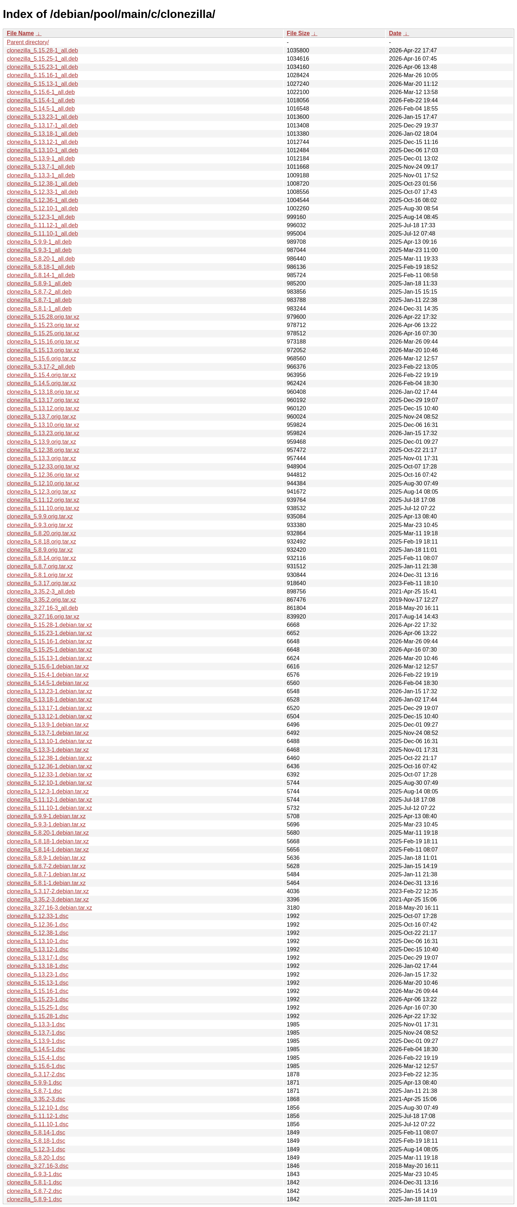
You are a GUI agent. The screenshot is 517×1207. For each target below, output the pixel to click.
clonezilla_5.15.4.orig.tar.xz (41, 375)
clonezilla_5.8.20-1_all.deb (41, 259)
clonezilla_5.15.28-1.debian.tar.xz (49, 625)
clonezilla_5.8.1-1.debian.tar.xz (46, 883)
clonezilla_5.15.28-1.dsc (38, 1016)
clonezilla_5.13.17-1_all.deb (42, 125)
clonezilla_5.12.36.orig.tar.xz (43, 475)
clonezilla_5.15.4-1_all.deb (41, 100)
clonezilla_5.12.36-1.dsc (38, 925)
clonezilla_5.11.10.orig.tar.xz (43, 508)
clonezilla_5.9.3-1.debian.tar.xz (46, 824)
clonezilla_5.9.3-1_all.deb (39, 250)
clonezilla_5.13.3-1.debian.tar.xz (48, 750)
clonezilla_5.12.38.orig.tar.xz (43, 450)
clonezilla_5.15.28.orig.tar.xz (43, 317)
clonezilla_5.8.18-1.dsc (36, 1141)
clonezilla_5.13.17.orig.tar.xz (43, 400)
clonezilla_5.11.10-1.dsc (38, 1124)
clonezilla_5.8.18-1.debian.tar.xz (48, 841)
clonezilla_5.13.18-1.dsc (38, 966)
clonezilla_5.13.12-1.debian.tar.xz (49, 716)
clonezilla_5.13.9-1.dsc (36, 1041)
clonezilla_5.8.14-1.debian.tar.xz (48, 850)
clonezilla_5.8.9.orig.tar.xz (40, 550)
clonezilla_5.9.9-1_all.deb (39, 242)
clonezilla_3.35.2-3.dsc (36, 1099)
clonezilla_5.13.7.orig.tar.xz (41, 417)
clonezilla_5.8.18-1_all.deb (41, 267)
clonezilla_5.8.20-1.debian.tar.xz (48, 833)
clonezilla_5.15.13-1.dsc (38, 983)
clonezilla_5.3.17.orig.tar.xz (41, 583)
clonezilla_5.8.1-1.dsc (34, 1182)
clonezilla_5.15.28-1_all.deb (42, 50)
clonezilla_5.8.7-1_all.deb (39, 300)
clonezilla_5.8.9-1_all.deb (39, 283)
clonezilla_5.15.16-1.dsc (38, 991)
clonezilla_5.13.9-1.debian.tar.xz (48, 725)
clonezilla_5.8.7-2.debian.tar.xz (46, 866)
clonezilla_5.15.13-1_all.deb (42, 84)
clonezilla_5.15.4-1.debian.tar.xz (48, 675)
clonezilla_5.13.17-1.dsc (38, 958)
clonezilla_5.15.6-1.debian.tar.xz (48, 666)
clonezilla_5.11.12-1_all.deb (42, 225)
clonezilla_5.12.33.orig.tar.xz (43, 466)
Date (395, 33)
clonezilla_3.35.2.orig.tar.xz (41, 600)
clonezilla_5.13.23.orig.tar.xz (43, 433)
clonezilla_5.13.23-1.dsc (38, 974)
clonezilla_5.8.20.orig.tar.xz (41, 533)
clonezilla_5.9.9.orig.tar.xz (40, 516)
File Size (298, 33)
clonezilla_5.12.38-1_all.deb (42, 184)
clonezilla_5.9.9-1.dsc (34, 1083)
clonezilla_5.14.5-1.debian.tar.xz (48, 683)
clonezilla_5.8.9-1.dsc (34, 1199)
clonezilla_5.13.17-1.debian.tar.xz (49, 708)
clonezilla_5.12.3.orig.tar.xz (41, 492)
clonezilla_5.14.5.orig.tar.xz (41, 383)
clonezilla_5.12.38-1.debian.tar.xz (49, 758)
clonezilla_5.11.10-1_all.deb (42, 233)
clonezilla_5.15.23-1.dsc (38, 999)
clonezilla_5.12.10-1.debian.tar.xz (49, 783)
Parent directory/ (28, 42)
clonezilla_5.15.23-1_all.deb (42, 67)
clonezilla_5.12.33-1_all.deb (42, 192)
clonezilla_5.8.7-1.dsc (34, 1091)
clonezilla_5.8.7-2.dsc (34, 1191)
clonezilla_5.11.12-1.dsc (38, 1116)
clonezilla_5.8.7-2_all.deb (39, 292)
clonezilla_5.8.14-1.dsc (36, 1132)
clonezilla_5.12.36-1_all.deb (42, 200)
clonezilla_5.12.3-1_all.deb (41, 217)
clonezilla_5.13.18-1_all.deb (42, 134)
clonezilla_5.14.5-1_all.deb (41, 109)
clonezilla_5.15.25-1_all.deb (42, 59)
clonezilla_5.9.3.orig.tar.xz (40, 525)
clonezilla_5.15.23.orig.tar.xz (43, 325)
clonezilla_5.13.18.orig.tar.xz (43, 392)
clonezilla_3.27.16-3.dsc (38, 1166)
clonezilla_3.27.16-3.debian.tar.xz (49, 908)
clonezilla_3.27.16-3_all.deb (42, 608)
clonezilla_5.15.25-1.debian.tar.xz (49, 650)
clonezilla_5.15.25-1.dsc (38, 1008)
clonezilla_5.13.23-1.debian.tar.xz (49, 691)
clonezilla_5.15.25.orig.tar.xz (43, 333)
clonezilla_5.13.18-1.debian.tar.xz (49, 699)
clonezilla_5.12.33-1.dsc (38, 916)
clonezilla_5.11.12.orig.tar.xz (43, 500)
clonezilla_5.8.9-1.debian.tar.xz (46, 858)
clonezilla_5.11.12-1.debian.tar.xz (49, 800)
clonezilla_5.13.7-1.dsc (36, 1033)
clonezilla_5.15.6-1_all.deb (41, 92)
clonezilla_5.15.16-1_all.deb (42, 75)
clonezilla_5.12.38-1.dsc (38, 933)
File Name (20, 33)
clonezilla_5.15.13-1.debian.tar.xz (49, 658)
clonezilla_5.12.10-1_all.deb (42, 208)
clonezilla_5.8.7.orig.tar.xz (40, 566)
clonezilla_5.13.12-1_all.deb (42, 142)
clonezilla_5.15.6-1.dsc (36, 1066)
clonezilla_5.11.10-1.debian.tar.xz (49, 808)
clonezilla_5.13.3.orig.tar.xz (41, 458)
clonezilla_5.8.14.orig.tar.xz (41, 558)
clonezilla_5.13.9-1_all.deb (41, 158)
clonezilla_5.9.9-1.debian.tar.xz (46, 816)
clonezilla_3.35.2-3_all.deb (41, 591)
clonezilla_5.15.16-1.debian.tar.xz (49, 641)
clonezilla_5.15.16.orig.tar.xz (43, 342)
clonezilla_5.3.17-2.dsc (36, 1074)
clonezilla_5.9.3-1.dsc (34, 1174)
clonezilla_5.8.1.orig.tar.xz (40, 575)
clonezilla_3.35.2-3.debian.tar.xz (48, 899)
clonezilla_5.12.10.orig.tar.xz (43, 483)
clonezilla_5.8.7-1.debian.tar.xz (46, 874)
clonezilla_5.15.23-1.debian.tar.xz (49, 633)
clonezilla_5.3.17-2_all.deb (41, 367)
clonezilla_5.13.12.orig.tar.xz (43, 408)
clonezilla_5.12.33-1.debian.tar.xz (49, 775)
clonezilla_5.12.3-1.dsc (36, 1149)
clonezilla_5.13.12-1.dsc (38, 949)
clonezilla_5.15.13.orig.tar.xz (43, 350)
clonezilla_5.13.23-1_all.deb (42, 117)
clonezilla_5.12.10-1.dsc (38, 1108)
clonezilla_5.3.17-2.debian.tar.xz (48, 891)
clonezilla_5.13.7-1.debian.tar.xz (48, 733)
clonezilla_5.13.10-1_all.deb (42, 150)
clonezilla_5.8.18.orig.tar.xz (41, 542)
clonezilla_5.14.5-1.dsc (36, 1049)
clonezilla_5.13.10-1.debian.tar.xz (49, 741)
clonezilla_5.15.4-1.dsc (36, 1058)
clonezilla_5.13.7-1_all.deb (41, 167)
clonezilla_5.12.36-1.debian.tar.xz (49, 766)
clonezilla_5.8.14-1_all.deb (41, 275)
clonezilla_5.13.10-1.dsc (38, 941)
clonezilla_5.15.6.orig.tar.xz (41, 358)
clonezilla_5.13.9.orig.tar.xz (41, 442)
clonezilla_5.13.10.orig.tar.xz (43, 425)
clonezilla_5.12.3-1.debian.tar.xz (48, 791)
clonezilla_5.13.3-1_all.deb (41, 175)
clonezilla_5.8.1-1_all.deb (39, 309)
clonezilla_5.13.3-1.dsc (36, 1024)
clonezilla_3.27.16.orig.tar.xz (43, 617)
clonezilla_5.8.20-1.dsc (36, 1158)
